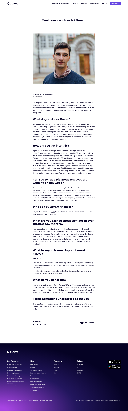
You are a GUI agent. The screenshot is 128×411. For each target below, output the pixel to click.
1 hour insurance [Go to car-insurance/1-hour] (12, 367)
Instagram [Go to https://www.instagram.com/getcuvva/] (80, 370)
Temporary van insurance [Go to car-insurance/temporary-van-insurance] (14, 378)
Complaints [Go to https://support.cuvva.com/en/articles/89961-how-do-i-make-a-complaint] (33, 390)
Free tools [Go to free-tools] (33, 376)
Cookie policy (23, 400)
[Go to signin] (104, 3)
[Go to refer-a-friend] (94, 3)
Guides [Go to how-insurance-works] (32, 367)
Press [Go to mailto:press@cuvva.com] (55, 370)
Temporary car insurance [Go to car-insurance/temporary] (14, 364)
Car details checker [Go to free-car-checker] (36, 370)
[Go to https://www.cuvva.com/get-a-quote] (115, 3)
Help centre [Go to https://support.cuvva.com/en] (34, 364)
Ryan (53, 212)
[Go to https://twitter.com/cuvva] (38, 325)
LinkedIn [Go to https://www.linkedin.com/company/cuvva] (79, 376)
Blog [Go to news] (55, 373)
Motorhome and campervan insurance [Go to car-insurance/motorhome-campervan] (15, 382)
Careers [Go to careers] (56, 367)
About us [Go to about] (56, 364)
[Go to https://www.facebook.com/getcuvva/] (34, 325)
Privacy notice (33, 400)
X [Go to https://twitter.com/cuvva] (77, 367)
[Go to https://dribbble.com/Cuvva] (45, 325)
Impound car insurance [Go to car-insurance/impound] (14, 386)
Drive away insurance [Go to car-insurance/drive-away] (13, 373)
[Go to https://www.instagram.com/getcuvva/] (41, 325)
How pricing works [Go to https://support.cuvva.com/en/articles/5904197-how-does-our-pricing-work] (36, 381)
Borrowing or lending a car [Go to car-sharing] (15, 376)
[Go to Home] (28, 3)
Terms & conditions (46, 400)
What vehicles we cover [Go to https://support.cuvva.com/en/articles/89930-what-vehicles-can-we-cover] (37, 387)
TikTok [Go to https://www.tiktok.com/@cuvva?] (79, 373)
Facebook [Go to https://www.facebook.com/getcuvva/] (80, 364)
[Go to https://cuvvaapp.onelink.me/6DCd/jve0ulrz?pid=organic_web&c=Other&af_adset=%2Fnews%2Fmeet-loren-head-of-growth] (114, 362)
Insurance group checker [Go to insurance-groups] (38, 373)
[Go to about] (84, 3)
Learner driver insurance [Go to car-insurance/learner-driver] (14, 370)
